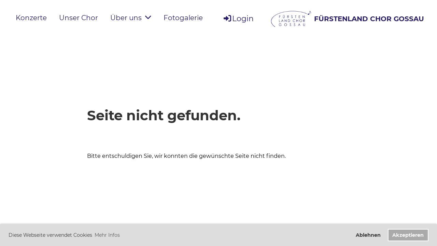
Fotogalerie (183, 18)
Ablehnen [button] (368, 235)
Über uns (130, 18)
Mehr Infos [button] (107, 235)
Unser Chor (78, 18)
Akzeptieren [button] (408, 235)
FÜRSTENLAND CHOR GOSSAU (369, 19)
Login (238, 18)
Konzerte (31, 18)
